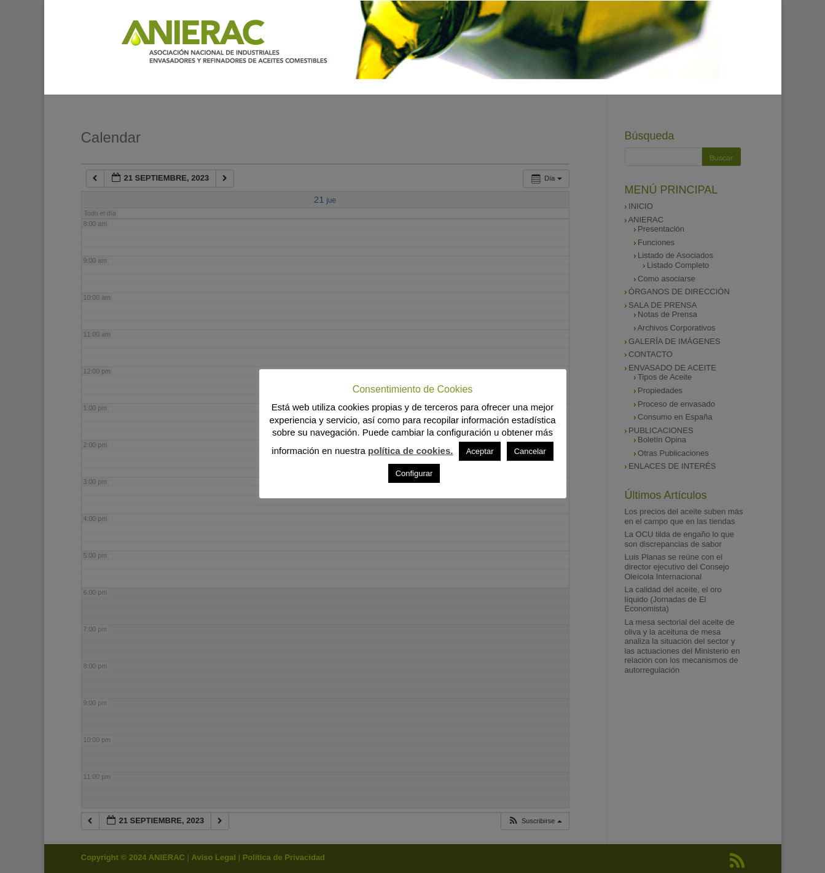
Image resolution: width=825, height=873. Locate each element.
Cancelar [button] (530, 451)
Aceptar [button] (480, 451)
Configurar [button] (414, 473)
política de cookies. (410, 450)
